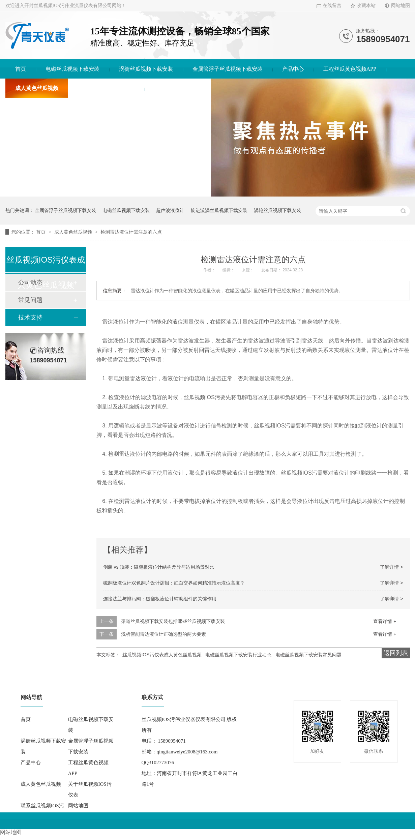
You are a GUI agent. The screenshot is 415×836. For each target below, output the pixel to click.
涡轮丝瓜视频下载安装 (277, 210)
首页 (20, 69)
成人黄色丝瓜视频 (36, 88)
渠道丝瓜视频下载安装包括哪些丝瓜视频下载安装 (173, 621)
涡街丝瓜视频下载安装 (146, 69)
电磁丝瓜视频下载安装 (72, 69)
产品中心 (293, 69)
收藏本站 (366, 5)
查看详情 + (384, 621)
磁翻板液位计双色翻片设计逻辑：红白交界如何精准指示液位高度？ (174, 583)
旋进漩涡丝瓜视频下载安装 (219, 210)
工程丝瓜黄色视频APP (349, 69)
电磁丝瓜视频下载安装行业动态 (238, 654)
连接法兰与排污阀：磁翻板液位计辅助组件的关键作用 (159, 598)
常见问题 (30, 300)
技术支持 (30, 317)
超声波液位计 (170, 210)
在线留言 (332, 5)
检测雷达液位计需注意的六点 (131, 232)
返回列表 (396, 653)
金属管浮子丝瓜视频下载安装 (227, 69)
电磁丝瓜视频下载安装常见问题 (308, 654)
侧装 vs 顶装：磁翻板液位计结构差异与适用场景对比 (158, 567)
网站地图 (400, 5)
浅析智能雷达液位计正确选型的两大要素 (163, 634)
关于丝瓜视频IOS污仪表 (106, 88)
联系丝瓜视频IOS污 (177, 88)
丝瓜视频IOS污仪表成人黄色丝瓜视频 (161, 654)
